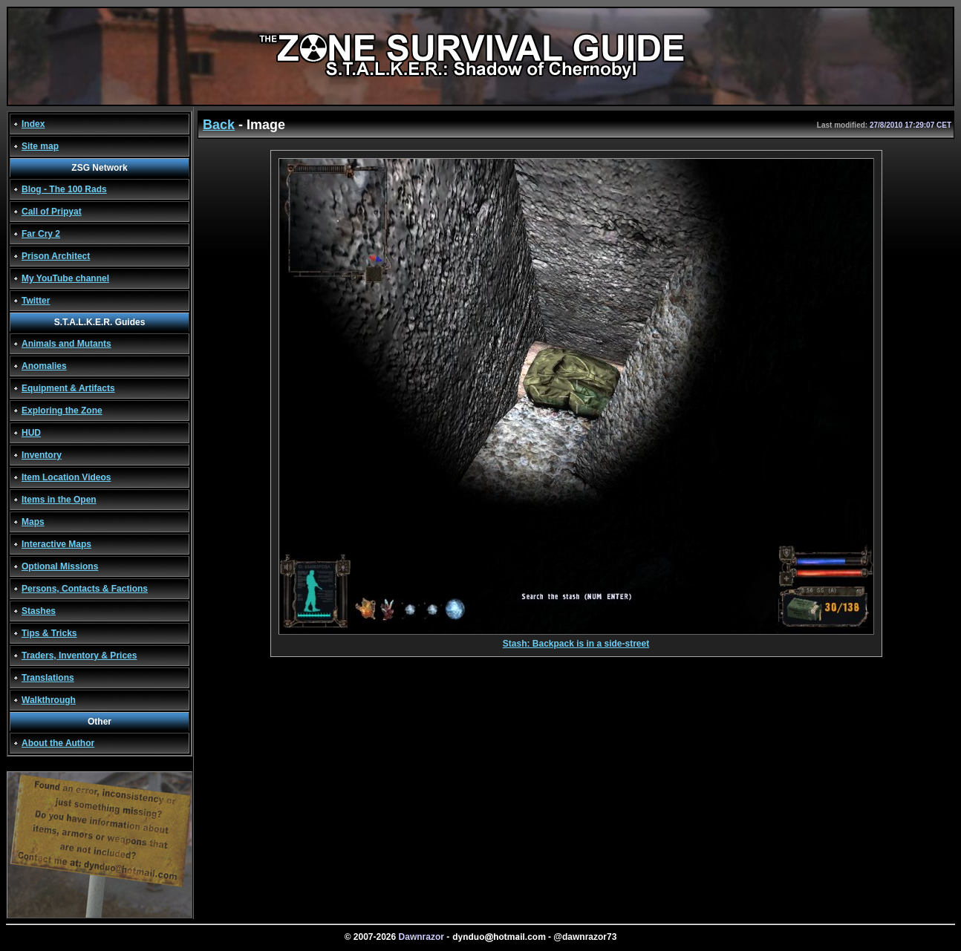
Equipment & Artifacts (68, 388)
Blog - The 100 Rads (64, 189)
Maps (33, 522)
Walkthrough (49, 700)
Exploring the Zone (62, 410)
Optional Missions (60, 566)
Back (219, 124)
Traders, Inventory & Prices (79, 655)
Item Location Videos (66, 477)
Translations (48, 678)
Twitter (36, 300)
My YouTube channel (65, 278)
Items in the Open (59, 499)
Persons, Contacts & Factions (85, 589)
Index (33, 124)
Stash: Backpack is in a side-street (576, 639)
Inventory (42, 455)
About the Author (58, 743)
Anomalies (44, 366)
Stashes (39, 611)
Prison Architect (56, 256)
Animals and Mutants (66, 344)
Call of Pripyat (52, 211)
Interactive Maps (56, 544)
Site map (40, 146)
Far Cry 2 (41, 234)
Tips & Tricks (49, 633)
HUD (31, 433)
